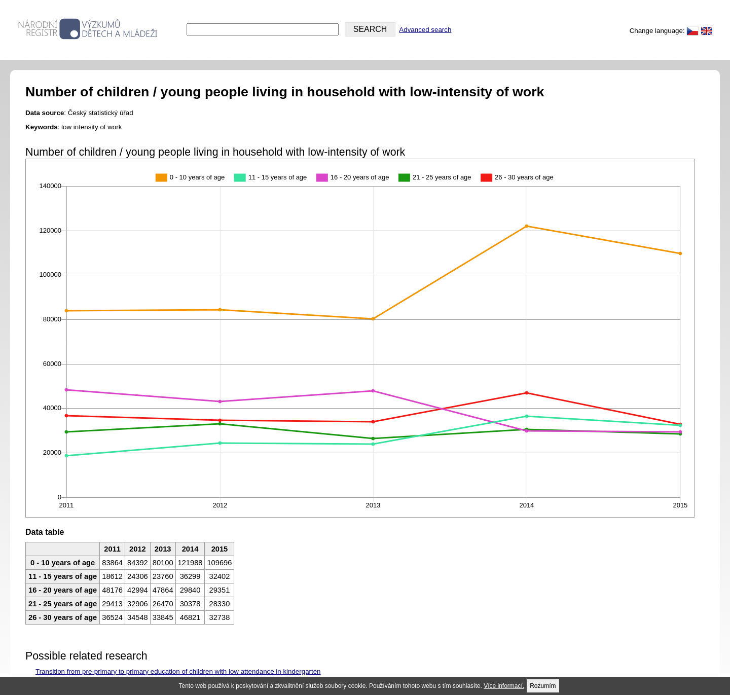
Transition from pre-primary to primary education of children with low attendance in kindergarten (178, 671)
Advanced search (425, 29)
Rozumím (543, 685)
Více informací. (504, 685)
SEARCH (370, 29)
